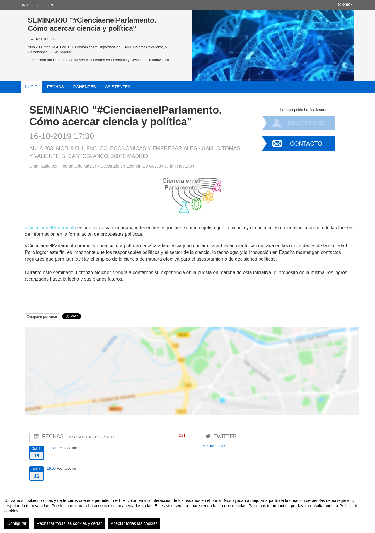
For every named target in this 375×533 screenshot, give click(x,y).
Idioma (345, 4)
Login (47, 5)
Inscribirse (306, 123)
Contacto (306, 143)
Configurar (16, 523)
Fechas (55, 86)
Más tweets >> (213, 446)
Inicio (27, 5)
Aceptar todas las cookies (134, 523)
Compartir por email (42, 317)
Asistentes (118, 86)
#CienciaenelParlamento (50, 227)
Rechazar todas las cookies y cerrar (69, 523)
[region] (187, 511)
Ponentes (84, 86)
